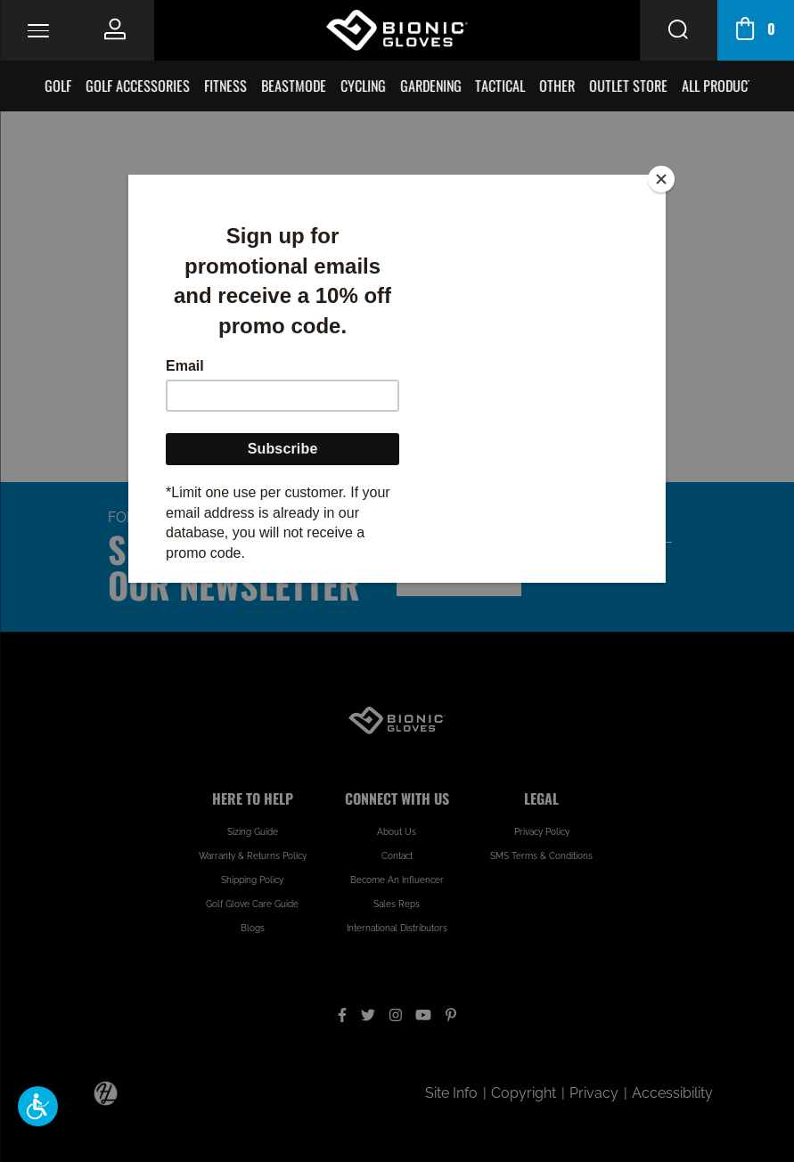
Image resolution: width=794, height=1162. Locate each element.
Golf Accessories (138, 85)
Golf (58, 85)
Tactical (501, 85)
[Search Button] (678, 30)
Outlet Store (629, 85)
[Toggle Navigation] (38, 30)
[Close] (661, 179)
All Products (722, 85)
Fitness (226, 85)
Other (558, 85)
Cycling (363, 85)
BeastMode (293, 85)
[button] (38, 1106)
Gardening (431, 85)
